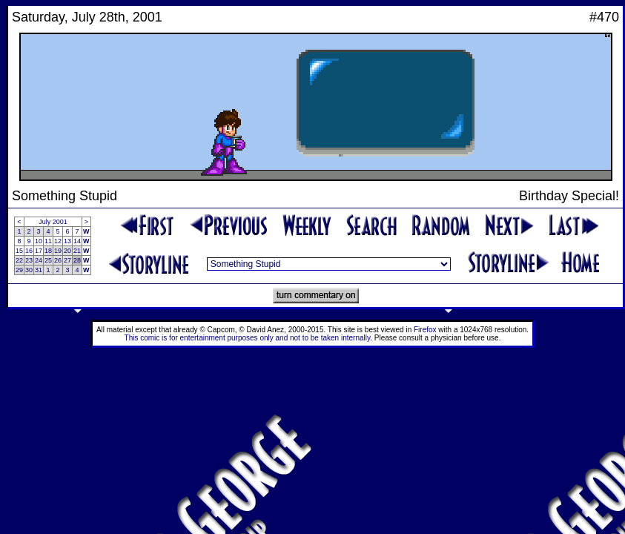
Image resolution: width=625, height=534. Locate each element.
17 (38, 250)
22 (19, 260)
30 (29, 270)
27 (67, 260)
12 (58, 241)
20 (67, 250)
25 (48, 260)
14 (77, 241)
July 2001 (53, 221)
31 (38, 270)
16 (29, 250)
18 (48, 250)
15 (19, 250)
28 (77, 260)
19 (58, 250)
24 (38, 260)
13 (67, 241)
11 (48, 241)
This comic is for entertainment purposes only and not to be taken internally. (248, 338)
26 (58, 260)
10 (38, 241)
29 (19, 270)
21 (77, 250)
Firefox (425, 330)
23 (29, 260)
